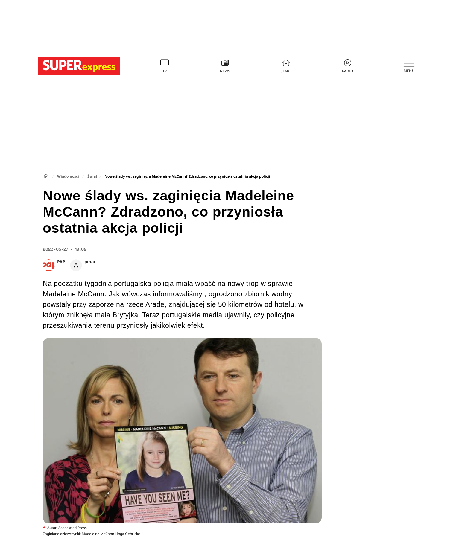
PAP (61, 261)
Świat (92, 176)
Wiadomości (68, 176)
